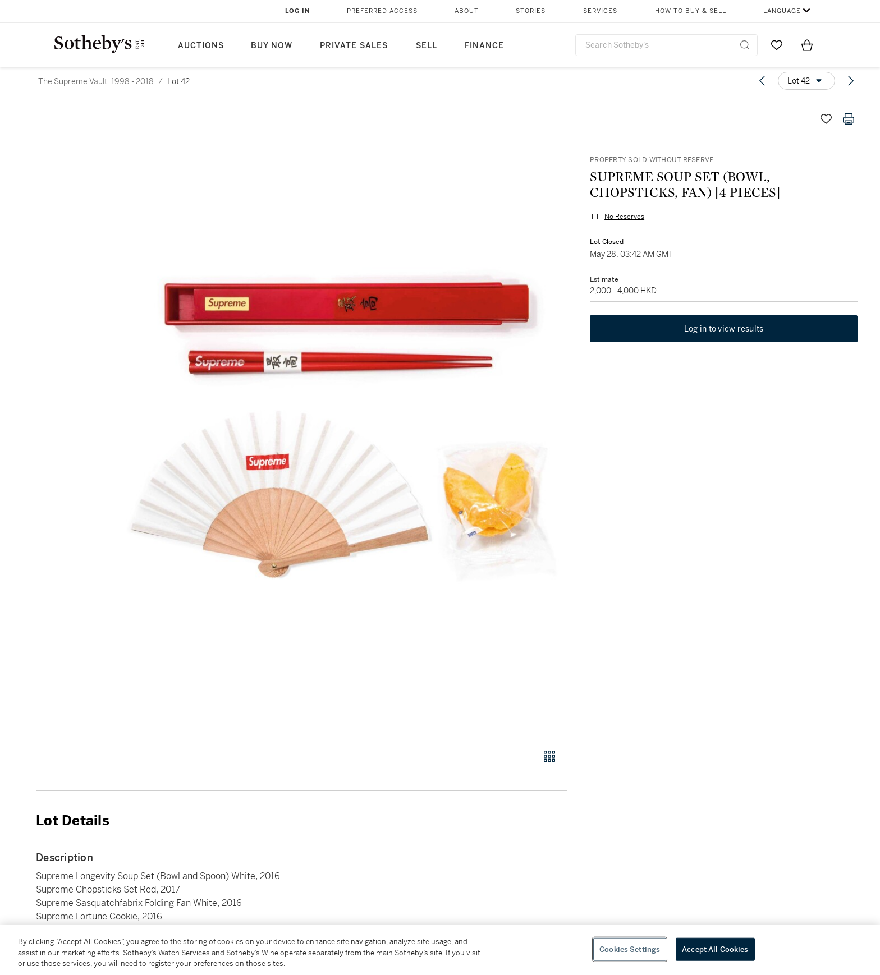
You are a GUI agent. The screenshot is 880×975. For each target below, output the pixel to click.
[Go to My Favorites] (776, 45)
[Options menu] (806, 81)
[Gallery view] (549, 756)
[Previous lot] (762, 81)
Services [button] (600, 11)
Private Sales (354, 45)
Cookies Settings (629, 949)
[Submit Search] (744, 44)
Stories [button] (531, 11)
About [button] (467, 11)
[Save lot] (826, 119)
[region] (440, 950)
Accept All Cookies (715, 949)
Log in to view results (724, 329)
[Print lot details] (849, 119)
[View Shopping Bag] (807, 45)
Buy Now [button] (271, 45)
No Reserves (624, 216)
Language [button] (782, 11)
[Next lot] (851, 81)
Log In (297, 11)
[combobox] (666, 45)
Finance (484, 45)
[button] (344, 422)
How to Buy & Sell (690, 11)
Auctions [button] (201, 45)
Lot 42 (178, 81)
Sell (426, 45)
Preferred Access (382, 11)
